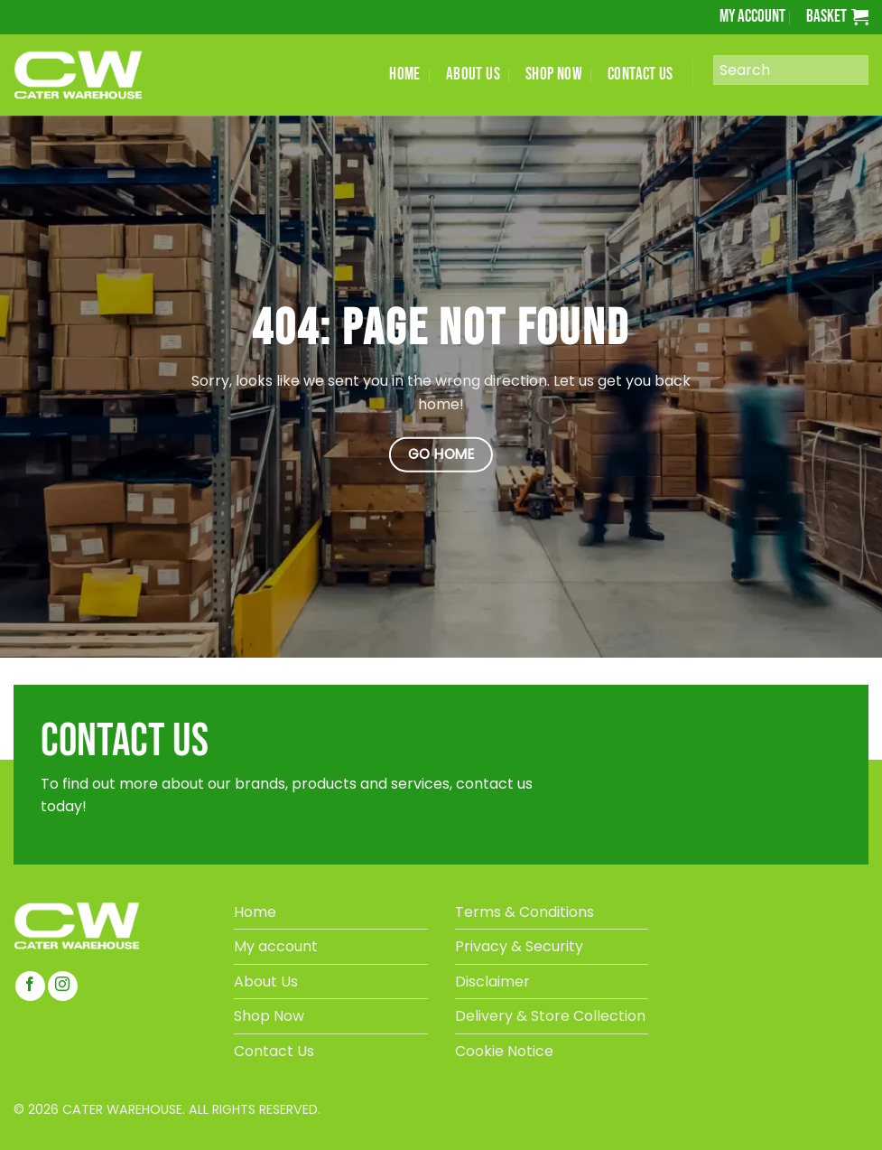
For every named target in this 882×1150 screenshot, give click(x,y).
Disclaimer (492, 981)
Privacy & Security (519, 946)
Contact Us (274, 1051)
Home (255, 912)
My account (752, 16)
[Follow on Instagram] (63, 986)
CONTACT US (640, 74)
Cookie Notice (504, 1051)
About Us (266, 981)
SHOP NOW (553, 74)
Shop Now (269, 1015)
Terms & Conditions (524, 912)
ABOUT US (473, 74)
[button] (837, 17)
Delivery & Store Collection (550, 1015)
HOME (405, 74)
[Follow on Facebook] (30, 986)
